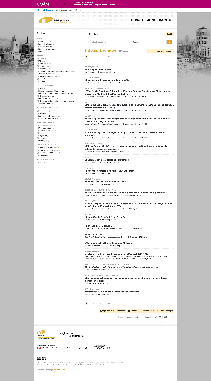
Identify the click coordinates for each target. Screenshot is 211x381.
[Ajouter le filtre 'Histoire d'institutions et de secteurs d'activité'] (56, 94)
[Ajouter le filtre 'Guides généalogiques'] (47, 116)
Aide (170, 34)
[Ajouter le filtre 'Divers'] (41, 61)
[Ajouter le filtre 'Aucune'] (42, 52)
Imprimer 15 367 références (112, 311)
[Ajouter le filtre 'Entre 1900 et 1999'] (46, 150)
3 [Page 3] (93, 57)
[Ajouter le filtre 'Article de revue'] (45, 128)
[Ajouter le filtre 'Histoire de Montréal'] (46, 99)
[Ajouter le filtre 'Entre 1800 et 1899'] (46, 148)
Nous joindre (165, 20)
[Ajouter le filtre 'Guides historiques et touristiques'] (51, 91)
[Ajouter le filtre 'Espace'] (42, 66)
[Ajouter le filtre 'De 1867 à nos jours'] (46, 49)
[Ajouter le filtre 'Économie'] (42, 64)
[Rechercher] (169, 42)
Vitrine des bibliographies (45, 10)
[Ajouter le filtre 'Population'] (43, 79)
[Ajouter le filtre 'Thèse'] (41, 141)
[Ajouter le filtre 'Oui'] (40, 162)
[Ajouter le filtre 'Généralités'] (43, 69)
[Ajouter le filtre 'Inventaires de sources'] (47, 118)
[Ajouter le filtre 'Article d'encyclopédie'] (47, 126)
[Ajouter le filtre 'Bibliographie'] (44, 111)
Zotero (56, 370)
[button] (65, 4)
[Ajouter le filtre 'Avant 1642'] (43, 41)
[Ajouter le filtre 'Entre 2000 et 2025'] (46, 153)
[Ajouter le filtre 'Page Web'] (43, 136)
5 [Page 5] (100, 57)
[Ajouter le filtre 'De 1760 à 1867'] (45, 46)
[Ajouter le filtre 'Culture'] (41, 59)
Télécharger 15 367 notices (140, 311)
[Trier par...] (160, 51)
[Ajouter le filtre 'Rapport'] (42, 138)
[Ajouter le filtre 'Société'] (42, 81)
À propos (151, 20)
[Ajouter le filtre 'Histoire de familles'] (46, 96)
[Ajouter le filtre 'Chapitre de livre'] (45, 131)
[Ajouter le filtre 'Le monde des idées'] (46, 76)
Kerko (63, 370)
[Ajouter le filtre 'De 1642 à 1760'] (45, 44)
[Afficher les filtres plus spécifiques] (50, 58)
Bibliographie (137, 20)
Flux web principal (165, 311)
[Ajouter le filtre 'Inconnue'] (42, 155)
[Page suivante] (113, 57)
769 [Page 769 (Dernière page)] (108, 57)
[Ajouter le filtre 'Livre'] (41, 133)
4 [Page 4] (96, 57)
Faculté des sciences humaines (83, 2)
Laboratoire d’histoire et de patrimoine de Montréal (95, 5)
